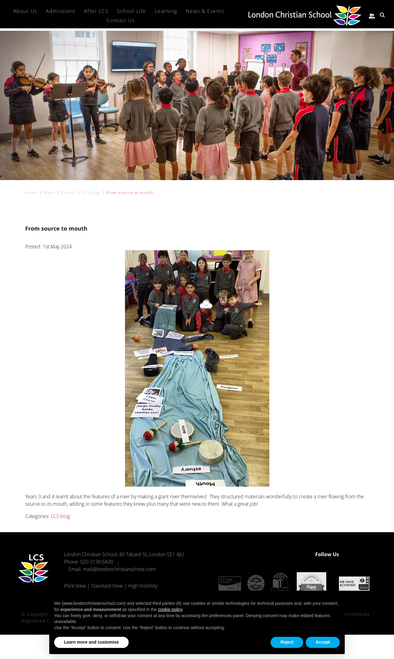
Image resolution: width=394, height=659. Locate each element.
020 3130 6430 (96, 561)
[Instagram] (364, 554)
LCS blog (60, 516)
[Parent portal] (372, 15)
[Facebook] (353, 554)
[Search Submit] (382, 15)
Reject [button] (286, 642)
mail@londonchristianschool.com (119, 569)
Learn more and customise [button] (91, 642)
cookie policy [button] (170, 609)
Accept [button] (323, 642)
